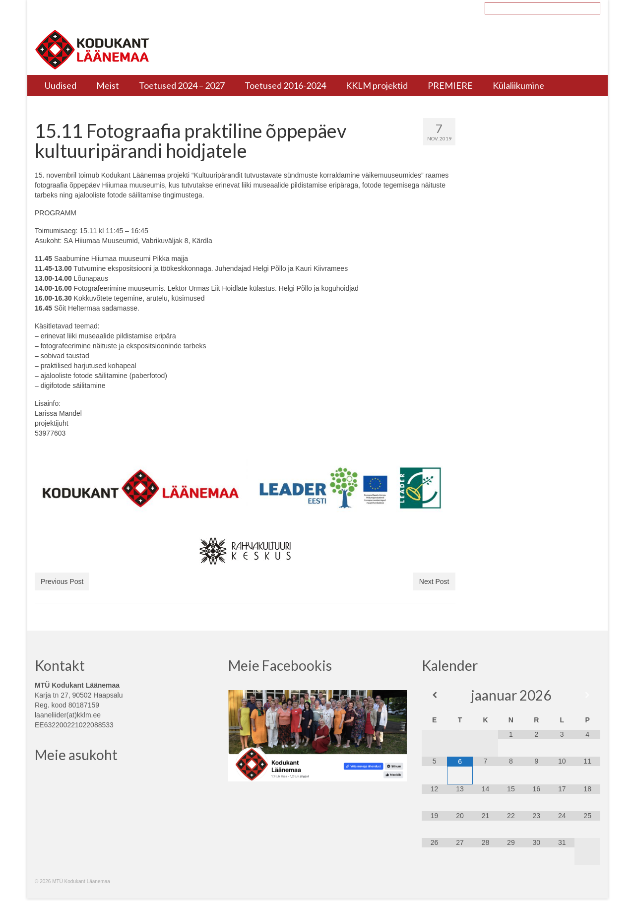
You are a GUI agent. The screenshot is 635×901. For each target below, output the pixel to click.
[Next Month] (587, 695)
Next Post (434, 581)
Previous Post (62, 581)
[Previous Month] (434, 695)
